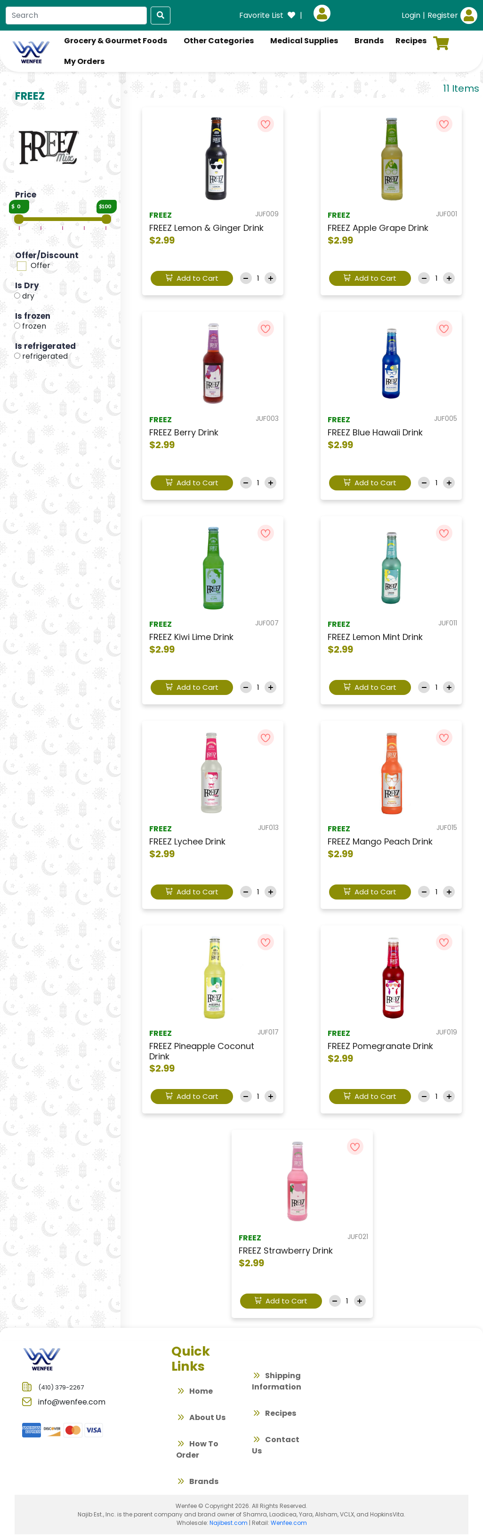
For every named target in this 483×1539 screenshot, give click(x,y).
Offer (40, 265)
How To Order (197, 1449)
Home (194, 1392)
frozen (34, 326)
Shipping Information (276, 1381)
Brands (197, 1482)
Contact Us (275, 1445)
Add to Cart (192, 278)
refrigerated (45, 356)
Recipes (274, 1414)
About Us (200, 1418)
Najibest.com (228, 1523)
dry (28, 296)
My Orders (84, 61)
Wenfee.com (289, 1523)
